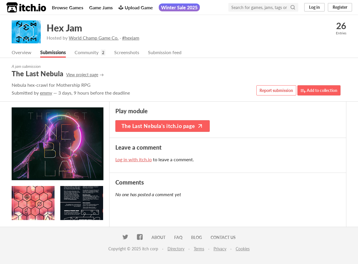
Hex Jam (64, 27)
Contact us (223, 237)
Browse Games (67, 7)
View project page (82, 74)
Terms (199, 248)
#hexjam (130, 37)
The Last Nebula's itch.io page (162, 126)
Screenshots (126, 52)
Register (340, 7)
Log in (314, 7)
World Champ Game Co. (94, 37)
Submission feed (164, 52)
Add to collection (319, 90)
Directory (175, 248)
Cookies (243, 248)
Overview (21, 52)
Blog (196, 237)
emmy (46, 92)
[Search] (292, 7)
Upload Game (136, 7)
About (158, 237)
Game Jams (101, 7)
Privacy (220, 248)
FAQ (178, 237)
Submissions (53, 52)
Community (86, 52)
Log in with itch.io (133, 159)
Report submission (276, 90)
